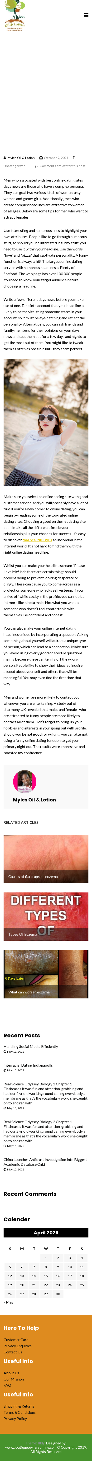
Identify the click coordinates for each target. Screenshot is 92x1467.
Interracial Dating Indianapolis (28, 1065)
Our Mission (14, 1379)
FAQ (7, 1385)
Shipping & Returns (19, 1406)
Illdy (41, 1443)
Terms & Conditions (20, 1412)
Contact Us (13, 1352)
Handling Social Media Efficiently (31, 1046)
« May (9, 1302)
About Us (11, 1373)
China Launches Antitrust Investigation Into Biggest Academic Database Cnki (45, 1161)
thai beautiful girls (37, 539)
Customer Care (16, 1339)
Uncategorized (14, 166)
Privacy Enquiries (18, 1345)
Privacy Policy (15, 1418)
